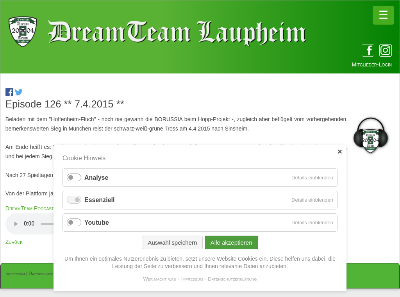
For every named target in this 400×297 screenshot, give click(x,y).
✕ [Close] (339, 151)
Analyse (96, 177)
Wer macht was (159, 279)
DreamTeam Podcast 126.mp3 (40, 208)
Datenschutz (41, 273)
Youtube (96, 222)
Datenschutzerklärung (232, 279)
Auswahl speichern (172, 242)
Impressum (15, 273)
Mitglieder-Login (372, 64)
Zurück (14, 242)
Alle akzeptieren (231, 242)
